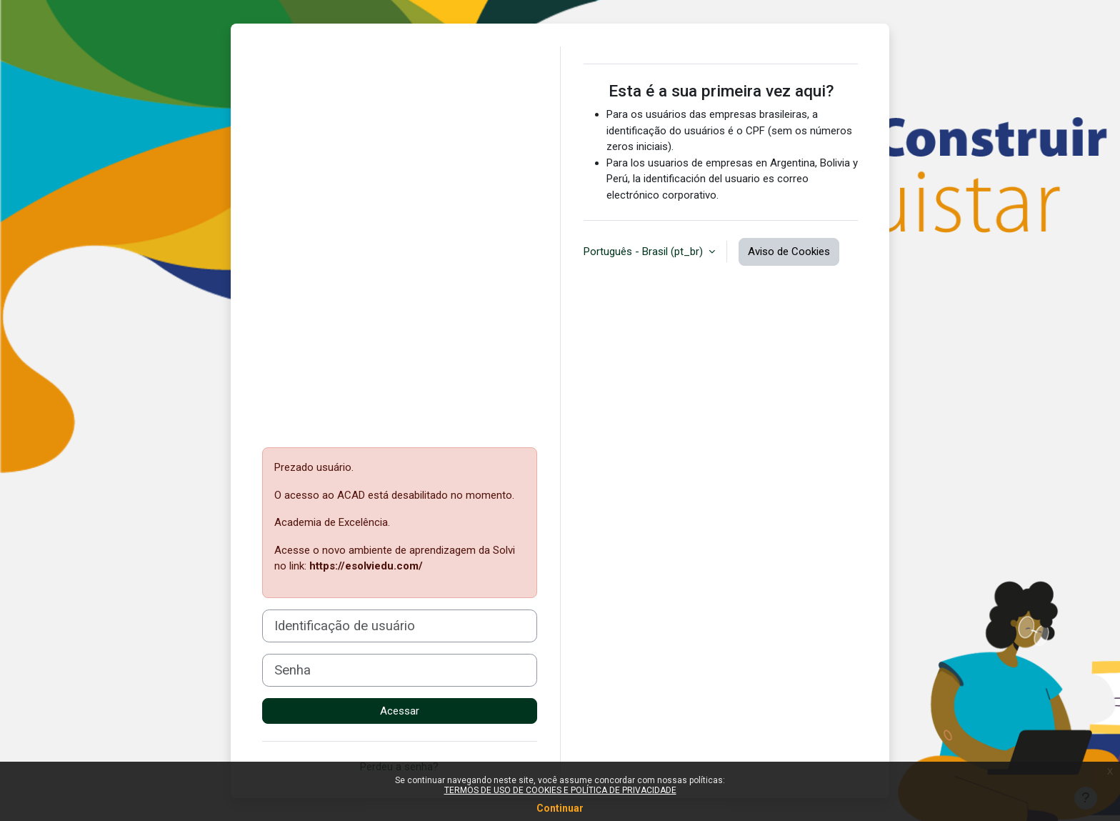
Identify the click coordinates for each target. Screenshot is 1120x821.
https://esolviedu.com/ (366, 565)
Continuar (560, 808)
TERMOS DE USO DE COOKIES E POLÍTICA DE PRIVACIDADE (560, 790)
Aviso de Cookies (789, 251)
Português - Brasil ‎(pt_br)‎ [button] (645, 251)
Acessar (399, 711)
